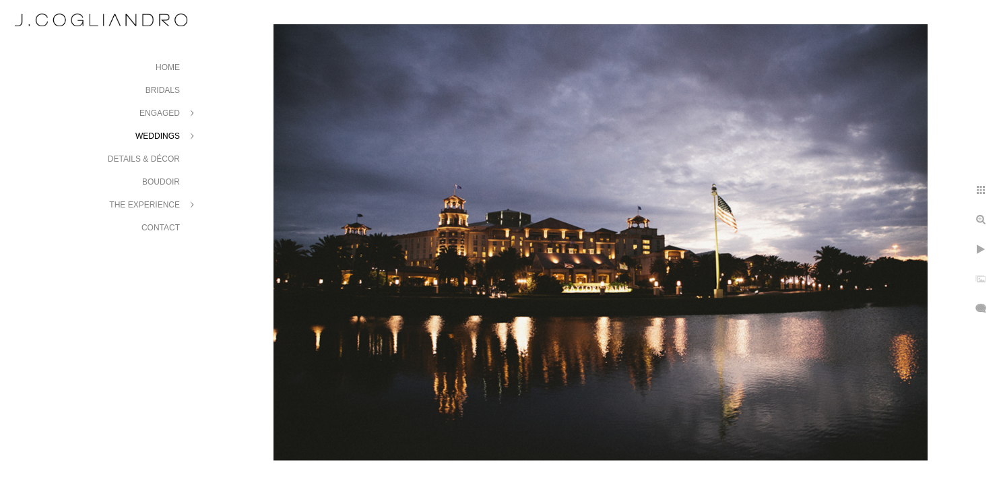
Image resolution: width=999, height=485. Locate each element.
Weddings (157, 136)
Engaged (159, 113)
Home (168, 67)
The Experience (144, 204)
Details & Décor (144, 159)
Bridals (163, 90)
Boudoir (161, 182)
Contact (160, 227)
